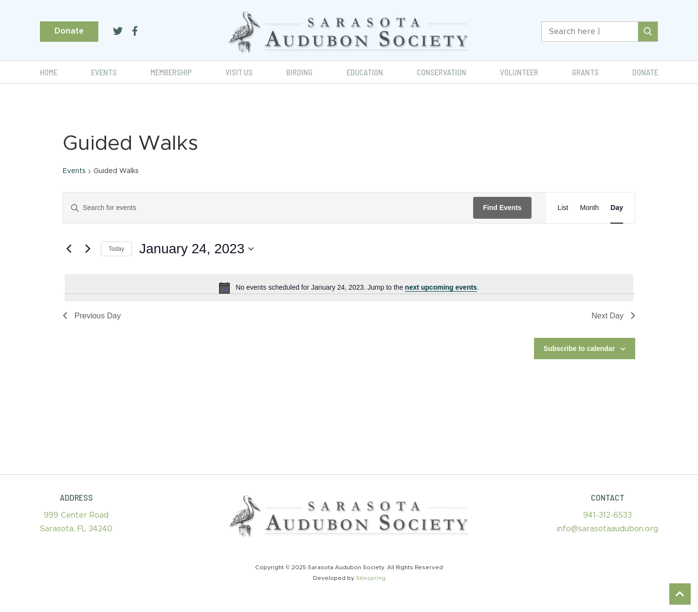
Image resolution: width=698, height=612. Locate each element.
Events (104, 72)
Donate (69, 31)
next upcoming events (441, 287)
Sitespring (371, 578)
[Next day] (87, 249)
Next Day (613, 316)
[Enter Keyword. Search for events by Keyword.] (268, 207)
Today (116, 248)
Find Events (502, 207)
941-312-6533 (607, 515)
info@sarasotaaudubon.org (607, 529)
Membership (171, 72)
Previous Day (92, 316)
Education (365, 72)
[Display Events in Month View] (589, 207)
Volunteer (519, 72)
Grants (585, 72)
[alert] (349, 287)
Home (48, 72)
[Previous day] (68, 249)
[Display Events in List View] (563, 207)
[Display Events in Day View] (616, 207)
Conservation (441, 72)
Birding (299, 72)
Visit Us (239, 72)
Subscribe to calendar (579, 348)
